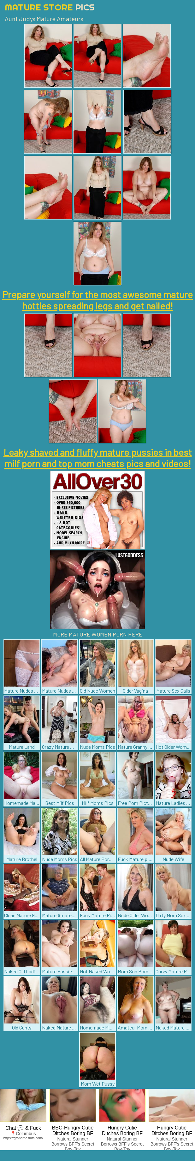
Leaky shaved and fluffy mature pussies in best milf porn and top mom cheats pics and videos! (97, 457)
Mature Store (50, 7)
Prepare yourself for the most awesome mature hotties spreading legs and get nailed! (97, 300)
